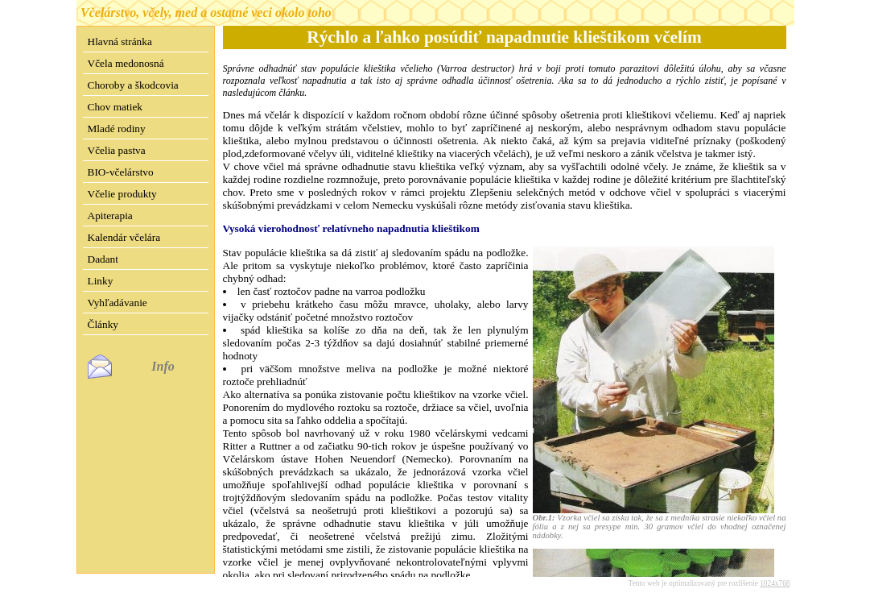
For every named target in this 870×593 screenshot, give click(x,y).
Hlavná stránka (120, 41)
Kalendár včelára (124, 237)
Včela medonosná (126, 63)
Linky (100, 281)
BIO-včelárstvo (121, 172)
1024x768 (775, 570)
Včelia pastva (117, 150)
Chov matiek (115, 107)
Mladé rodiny (117, 128)
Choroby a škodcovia (133, 85)
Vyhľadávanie (117, 302)
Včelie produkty (122, 194)
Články (103, 324)
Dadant (103, 259)
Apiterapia (110, 215)
